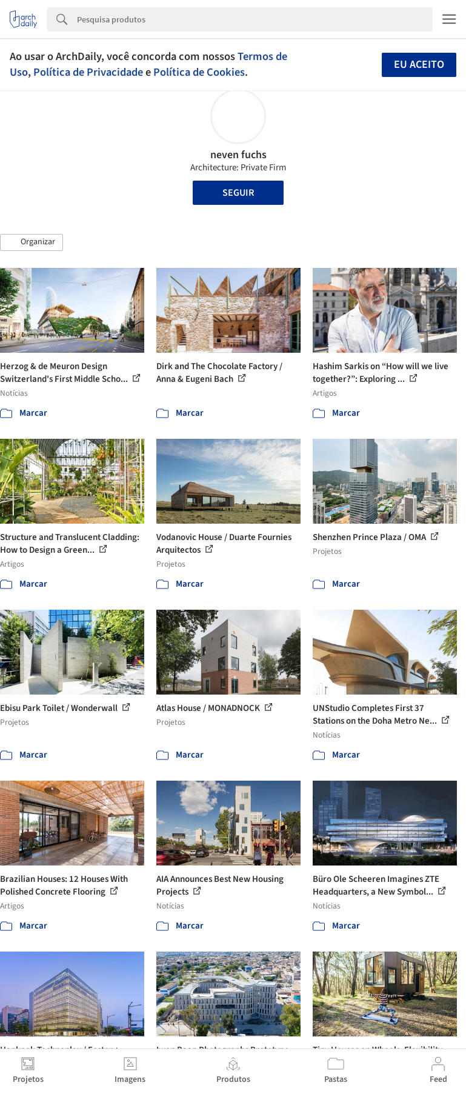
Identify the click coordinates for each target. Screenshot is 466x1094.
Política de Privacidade (88, 72)
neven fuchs (238, 154)
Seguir (238, 192)
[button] (31, 242)
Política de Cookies (199, 72)
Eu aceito (419, 64)
